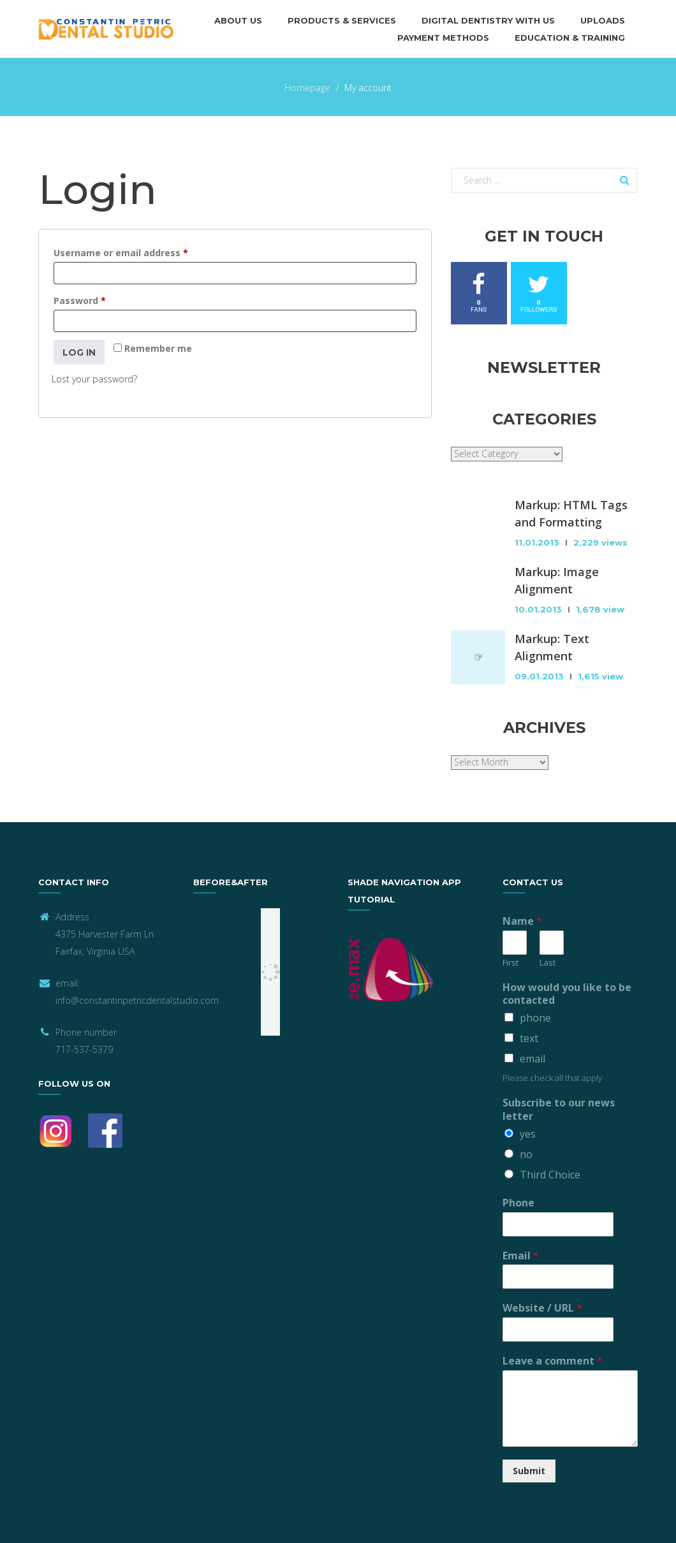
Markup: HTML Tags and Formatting (571, 513)
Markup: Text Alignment (552, 647)
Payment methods (443, 38)
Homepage (307, 88)
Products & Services (342, 20)
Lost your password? (94, 379)
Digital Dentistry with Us (488, 20)
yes (528, 1134)
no (526, 1154)
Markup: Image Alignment (557, 580)
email (532, 1059)
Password (100, 299)
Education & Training (570, 38)
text (529, 1038)
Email (521, 1256)
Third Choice (550, 1175)
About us (238, 20)
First (510, 962)
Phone (518, 1203)
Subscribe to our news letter (559, 1109)
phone (535, 1018)
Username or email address (141, 251)
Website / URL (542, 1308)
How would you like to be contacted (567, 994)
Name (522, 921)
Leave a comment (553, 1361)
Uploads (602, 20)
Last (547, 962)
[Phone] (543, 1224)
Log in (79, 352)
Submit (529, 1471)
